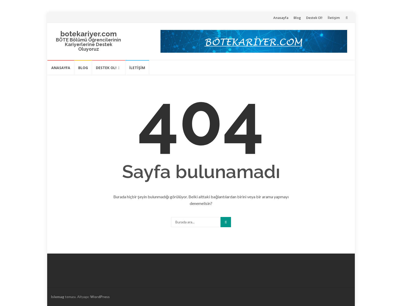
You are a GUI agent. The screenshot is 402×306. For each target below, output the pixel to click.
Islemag (57, 296)
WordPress (100, 296)
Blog (297, 17)
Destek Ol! (314, 17)
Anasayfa (280, 17)
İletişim (334, 17)
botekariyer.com (88, 34)
